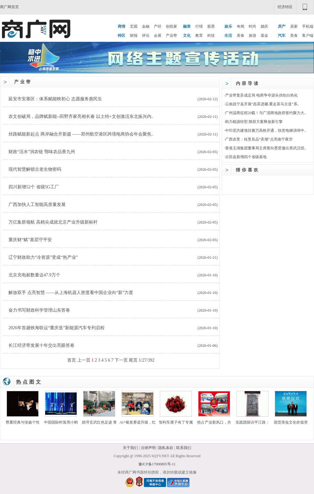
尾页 (133, 360)
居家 (294, 26)
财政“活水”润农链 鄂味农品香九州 (41, 151)
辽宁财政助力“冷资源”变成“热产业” (43, 257)
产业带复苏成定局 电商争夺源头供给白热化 (261, 95)
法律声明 (148, 448)
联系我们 (183, 448)
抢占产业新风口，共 (214, 422)
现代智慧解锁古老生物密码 (34, 169)
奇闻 (240, 26)
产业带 (171, 35)
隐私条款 (165, 448)
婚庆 (264, 26)
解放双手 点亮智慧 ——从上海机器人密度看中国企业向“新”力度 (70, 292)
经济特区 (285, 7)
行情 (199, 26)
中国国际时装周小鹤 (61, 422)
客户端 (307, 35)
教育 (199, 35)
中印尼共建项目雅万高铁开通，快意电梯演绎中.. (265, 130)
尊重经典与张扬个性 (23, 422)
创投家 (171, 26)
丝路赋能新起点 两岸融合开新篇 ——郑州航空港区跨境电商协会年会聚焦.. (81, 134)
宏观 (134, 26)
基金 (264, 35)
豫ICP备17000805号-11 (157, 464)
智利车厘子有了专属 (176, 422)
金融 (145, 26)
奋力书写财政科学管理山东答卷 (39, 310)
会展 (157, 35)
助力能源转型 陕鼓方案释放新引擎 (254, 121)
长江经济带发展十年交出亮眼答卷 (41, 345)
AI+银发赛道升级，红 (137, 422)
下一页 (121, 360)
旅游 (252, 35)
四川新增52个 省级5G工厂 (33, 187)
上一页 (83, 360)
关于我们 (130, 448)
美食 (240, 35)
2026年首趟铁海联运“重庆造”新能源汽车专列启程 (56, 327)
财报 (134, 35)
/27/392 (146, 360)
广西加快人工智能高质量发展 (37, 204)
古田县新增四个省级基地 (246, 157)
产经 (157, 26)
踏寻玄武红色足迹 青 (99, 422)
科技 (211, 35)
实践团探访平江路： (252, 422)
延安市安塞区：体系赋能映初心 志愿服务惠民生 (55, 99)
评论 (145, 35)
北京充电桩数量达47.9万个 (34, 275)
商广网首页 (9, 7)
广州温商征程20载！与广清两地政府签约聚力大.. (265, 113)
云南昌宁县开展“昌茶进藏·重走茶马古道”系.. (262, 104)
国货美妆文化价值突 (291, 422)
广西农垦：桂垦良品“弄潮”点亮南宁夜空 (259, 139)
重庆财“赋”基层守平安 (30, 239)
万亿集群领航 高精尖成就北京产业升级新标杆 (53, 222)
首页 (71, 360)
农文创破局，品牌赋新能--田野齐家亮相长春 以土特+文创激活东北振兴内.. (81, 116)
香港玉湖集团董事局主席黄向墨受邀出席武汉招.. (265, 148)
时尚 (252, 26)
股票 (211, 26)
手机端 (307, 26)
